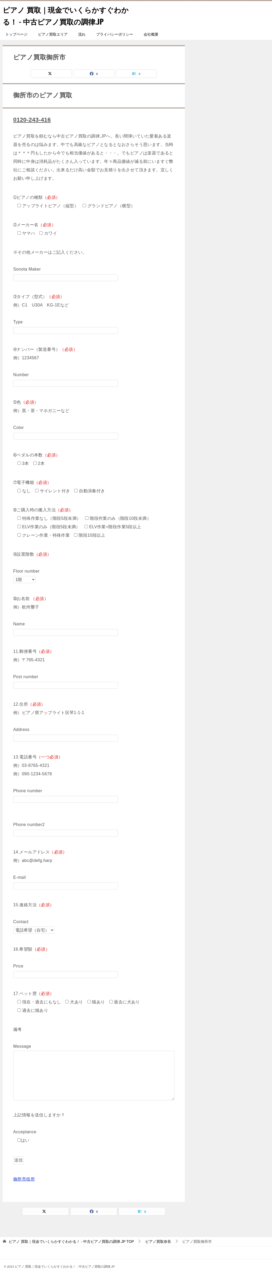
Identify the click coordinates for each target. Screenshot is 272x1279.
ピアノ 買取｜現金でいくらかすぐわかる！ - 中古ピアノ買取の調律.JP (67, 15)
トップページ (16, 34)
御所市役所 (24, 1179)
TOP (71, 1241)
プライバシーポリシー (114, 34)
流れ (82, 34)
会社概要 (151, 34)
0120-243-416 (33, 119)
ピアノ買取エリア (53, 34)
